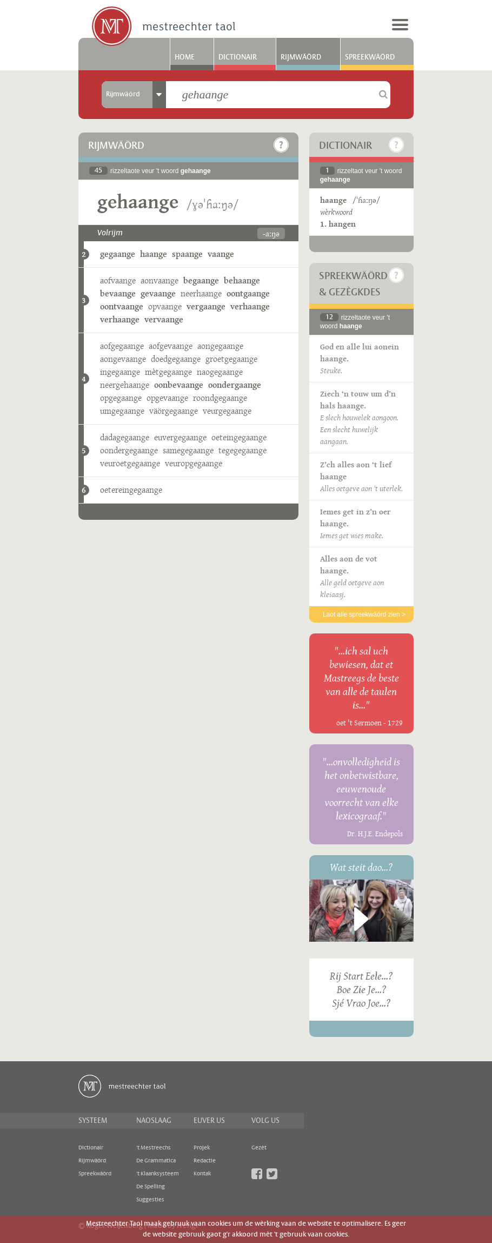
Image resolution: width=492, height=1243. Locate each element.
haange (153, 254)
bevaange (118, 293)
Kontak (202, 1174)
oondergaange (234, 385)
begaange (201, 280)
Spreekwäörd (370, 57)
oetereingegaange (131, 490)
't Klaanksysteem (157, 1174)
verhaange (250, 306)
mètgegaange (168, 372)
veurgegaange (227, 411)
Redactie (205, 1161)
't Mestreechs (153, 1148)
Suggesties (150, 1199)
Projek (202, 1148)
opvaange (165, 306)
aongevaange (123, 359)
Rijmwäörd (301, 57)
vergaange (206, 306)
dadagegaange (124, 437)
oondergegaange (129, 450)
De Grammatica (156, 1161)
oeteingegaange (239, 437)
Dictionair (237, 57)
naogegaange (220, 372)
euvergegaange (180, 437)
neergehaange (124, 385)
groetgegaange (231, 359)
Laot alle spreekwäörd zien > (364, 614)
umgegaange (122, 411)
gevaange (158, 293)
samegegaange (188, 450)
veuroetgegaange (130, 463)
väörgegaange (173, 411)
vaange (221, 254)
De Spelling (150, 1187)
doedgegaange (176, 359)
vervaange (163, 319)
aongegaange (220, 346)
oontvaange (121, 306)
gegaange (117, 254)
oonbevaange (178, 385)
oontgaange (248, 293)
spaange (187, 254)
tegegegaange (242, 450)
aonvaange (159, 280)
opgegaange (121, 398)
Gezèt (259, 1148)
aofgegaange (122, 346)
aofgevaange (170, 346)
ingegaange (120, 372)
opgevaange (167, 398)
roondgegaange (220, 398)
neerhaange (201, 293)
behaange (242, 280)
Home (185, 57)
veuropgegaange (193, 463)
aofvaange (118, 280)
